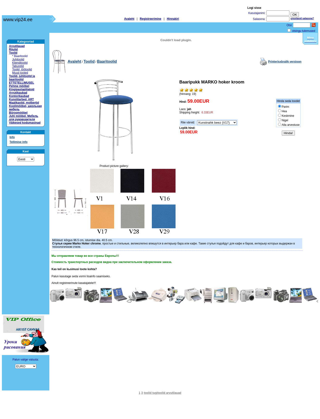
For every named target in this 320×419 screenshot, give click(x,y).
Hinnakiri (173, 18)
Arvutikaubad (18, 92)
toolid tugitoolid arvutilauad (162, 393)
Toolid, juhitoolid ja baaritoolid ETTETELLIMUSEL (22, 79)
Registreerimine (150, 18)
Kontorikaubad (19, 96)
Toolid (13, 52)
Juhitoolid (18, 59)
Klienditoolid (20, 62)
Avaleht (129, 18)
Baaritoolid (107, 61)
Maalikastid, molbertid (24, 102)
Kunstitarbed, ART (21, 99)
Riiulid (13, 49)
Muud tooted (20, 72)
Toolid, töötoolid (22, 69)
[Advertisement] (26, 240)
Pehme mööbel (19, 86)
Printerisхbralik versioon (284, 61)
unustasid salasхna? (302, 18)
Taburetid (18, 66)
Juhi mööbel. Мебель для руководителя (23, 117)
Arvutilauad (17, 46)
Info (12, 137)
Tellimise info (18, 142)
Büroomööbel (18, 112)
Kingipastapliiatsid (21, 89)
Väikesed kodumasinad (25, 122)
